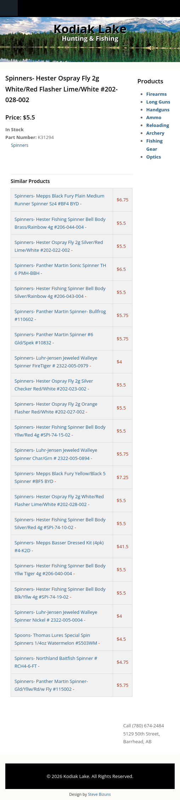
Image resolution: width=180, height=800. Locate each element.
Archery (155, 133)
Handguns (157, 109)
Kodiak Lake (90, 29)
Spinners (19, 145)
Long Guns (158, 102)
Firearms (156, 94)
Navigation (9, 8)
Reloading (157, 125)
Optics (153, 157)
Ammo (154, 117)
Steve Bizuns (99, 794)
